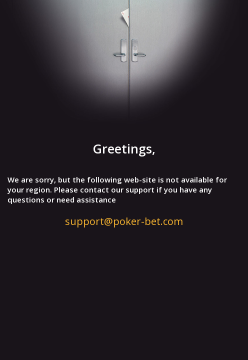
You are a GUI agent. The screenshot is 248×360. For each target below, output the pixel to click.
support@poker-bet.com (124, 221)
